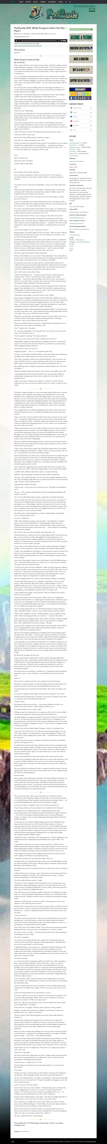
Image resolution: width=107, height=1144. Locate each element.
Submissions (47, 22)
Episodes (37, 22)
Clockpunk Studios (90, 1141)
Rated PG (27, 1131)
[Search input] (80, 29)
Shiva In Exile (84, 180)
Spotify (25, 46)
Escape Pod (28, 2)
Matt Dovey (73, 149)
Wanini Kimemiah (75, 143)
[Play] (16, 40)
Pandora (29, 46)
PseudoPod (43, 2)
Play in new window (21, 43)
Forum (71, 248)
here (54, 1123)
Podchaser (38, 46)
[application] (41, 40)
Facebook (72, 244)
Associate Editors (74, 155)
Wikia (71, 250)
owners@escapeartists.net (77, 223)
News (28, 22)
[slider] (39, 40)
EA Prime (21, 2)
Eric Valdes (72, 151)
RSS (41, 46)
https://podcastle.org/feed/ (77, 206)
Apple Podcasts (21, 46)
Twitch (71, 246)
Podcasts (22, 1131)
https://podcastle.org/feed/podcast (80, 212)
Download (27, 43)
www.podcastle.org (75, 234)
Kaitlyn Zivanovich (75, 147)
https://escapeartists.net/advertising (80, 229)
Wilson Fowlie (73, 153)
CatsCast (60, 2)
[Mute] (61, 40)
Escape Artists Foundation (77, 161)
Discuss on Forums (50, 34)
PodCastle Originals (61, 22)
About (21, 22)
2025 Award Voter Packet (78, 22)
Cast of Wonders (52, 2)
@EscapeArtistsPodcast (84, 241)
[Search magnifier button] (91, 29)
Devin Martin (73, 145)
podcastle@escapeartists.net (78, 217)
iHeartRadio (33, 46)
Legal (12, 1141)
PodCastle (35, 2)
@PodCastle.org (80, 239)
